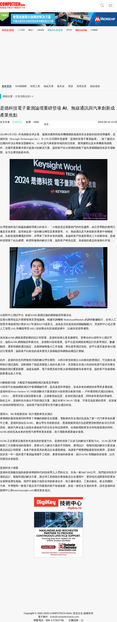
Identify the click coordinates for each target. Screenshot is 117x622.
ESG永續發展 (55, 30)
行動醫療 (94, 30)
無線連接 (95, 86)
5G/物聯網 (21, 86)
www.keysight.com (23, 490)
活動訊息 (25, 96)
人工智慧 (21, 30)
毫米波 (60, 86)
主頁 (17, 96)
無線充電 (48, 86)
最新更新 (7, 86)
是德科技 (17, 122)
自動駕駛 (40, 30)
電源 (70, 86)
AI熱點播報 (8, 30)
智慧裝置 (81, 86)
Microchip (81, 30)
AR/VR (69, 30)
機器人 (31, 30)
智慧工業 (35, 86)
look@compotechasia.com (64, 616)
